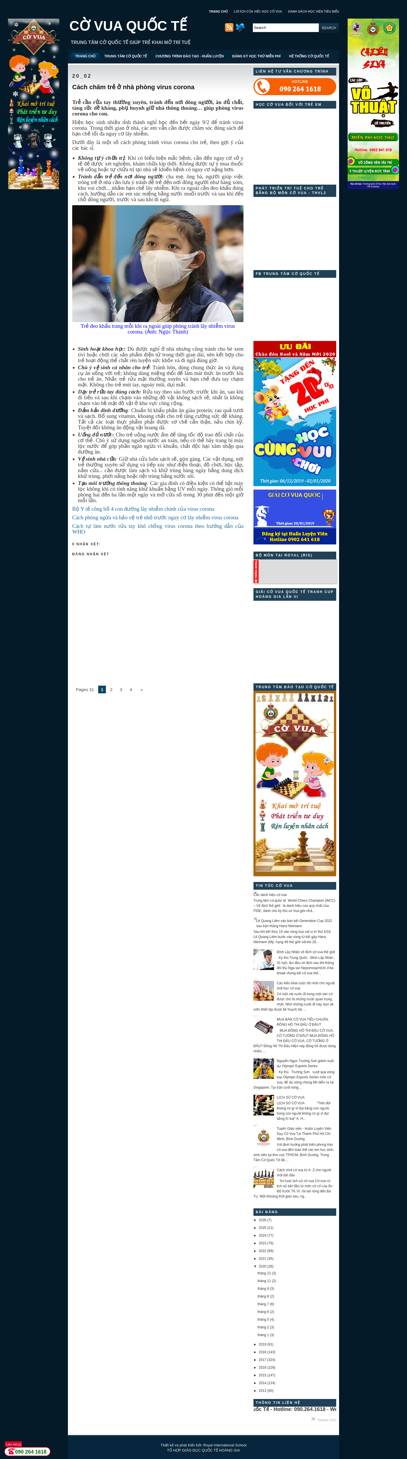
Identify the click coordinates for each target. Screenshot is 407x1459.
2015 (263, 1375)
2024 (263, 1236)
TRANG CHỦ (218, 11)
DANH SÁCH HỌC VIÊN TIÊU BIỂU (313, 11)
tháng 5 (263, 1320)
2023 (263, 1243)
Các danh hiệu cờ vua (270, 895)
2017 (263, 1360)
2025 (263, 1228)
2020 (263, 1266)
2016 (263, 1368)
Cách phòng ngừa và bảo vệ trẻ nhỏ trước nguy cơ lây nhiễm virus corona (155, 517)
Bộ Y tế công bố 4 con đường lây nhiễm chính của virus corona (143, 509)
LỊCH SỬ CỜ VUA (291, 1097)
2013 (263, 1391)
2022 (263, 1251)
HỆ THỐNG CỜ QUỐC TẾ (309, 56)
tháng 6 (263, 1312)
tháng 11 (264, 1281)
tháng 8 (263, 1296)
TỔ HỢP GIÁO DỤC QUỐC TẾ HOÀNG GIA (203, 1450)
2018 (263, 1352)
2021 (263, 1259)
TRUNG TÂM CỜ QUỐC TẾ (125, 56)
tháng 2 (263, 1327)
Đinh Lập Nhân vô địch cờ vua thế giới (306, 952)
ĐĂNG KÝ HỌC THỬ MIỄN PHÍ (256, 56)
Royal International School (225, 1445)
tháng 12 (264, 1273)
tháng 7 (263, 1304)
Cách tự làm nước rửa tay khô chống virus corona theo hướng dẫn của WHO (157, 529)
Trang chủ (326, 1420)
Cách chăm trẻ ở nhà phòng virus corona (133, 87)
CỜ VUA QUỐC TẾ (128, 25)
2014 (263, 1383)
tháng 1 (263, 1335)
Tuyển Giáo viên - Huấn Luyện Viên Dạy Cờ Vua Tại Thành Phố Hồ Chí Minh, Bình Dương (304, 1134)
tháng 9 (263, 1289)
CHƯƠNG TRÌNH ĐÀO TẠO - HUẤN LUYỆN (190, 56)
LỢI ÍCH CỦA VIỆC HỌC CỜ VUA (258, 11)
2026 (263, 1220)
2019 (263, 1344)
